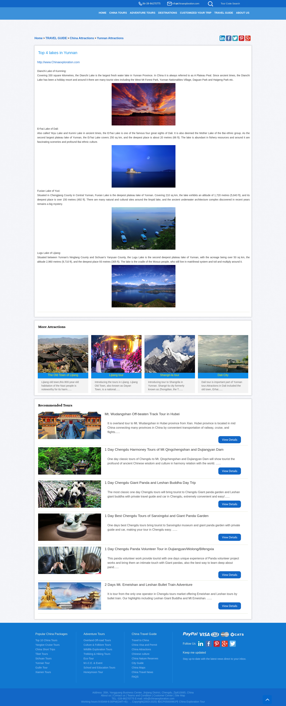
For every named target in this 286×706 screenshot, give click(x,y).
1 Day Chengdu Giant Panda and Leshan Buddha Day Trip (150, 483)
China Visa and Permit (144, 644)
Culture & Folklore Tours (97, 644)
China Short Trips (45, 649)
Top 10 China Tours (46, 640)
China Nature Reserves (145, 658)
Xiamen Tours (43, 672)
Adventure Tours (142, 12)
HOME (102, 12)
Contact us (119, 695)
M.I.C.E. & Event (93, 663)
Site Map (180, 695)
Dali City (223, 375)
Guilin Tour (41, 667)
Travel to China (140, 640)
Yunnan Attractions (110, 38)
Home (38, 38)
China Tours (118, 12)
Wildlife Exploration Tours (98, 649)
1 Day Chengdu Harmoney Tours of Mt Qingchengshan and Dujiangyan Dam (164, 449)
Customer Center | (164, 695)
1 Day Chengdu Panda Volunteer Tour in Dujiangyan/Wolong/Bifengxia (159, 549)
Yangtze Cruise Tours (47, 644)
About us (106, 695)
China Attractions (82, 38)
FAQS (135, 676)
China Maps (138, 667)
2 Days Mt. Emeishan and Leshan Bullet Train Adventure (148, 585)
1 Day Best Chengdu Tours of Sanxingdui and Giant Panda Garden (156, 516)
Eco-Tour (89, 658)
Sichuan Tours (43, 658)
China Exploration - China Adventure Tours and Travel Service (55, 15)
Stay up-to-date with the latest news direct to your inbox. (214, 658)
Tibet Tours (41, 653)
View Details (229, 439)
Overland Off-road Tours (97, 640)
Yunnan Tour (42, 663)
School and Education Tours (99, 667)
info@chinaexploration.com (185, 3)
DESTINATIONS (167, 12)
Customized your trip (195, 12)
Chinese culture (140, 653)
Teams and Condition (139, 695)
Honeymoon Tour (93, 672)
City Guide (138, 663)
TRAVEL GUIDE (223, 12)
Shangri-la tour (169, 375)
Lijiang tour (116, 375)
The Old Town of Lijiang (63, 375)
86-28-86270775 (152, 3)
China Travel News (142, 672)
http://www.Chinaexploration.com (58, 62)
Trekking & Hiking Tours (97, 653)
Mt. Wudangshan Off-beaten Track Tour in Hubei (142, 414)
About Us (242, 12)
